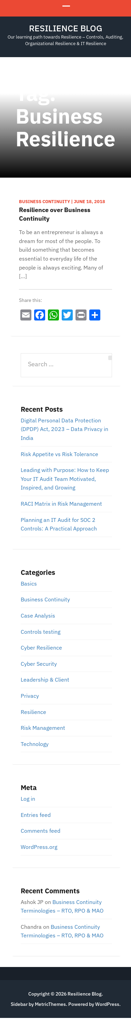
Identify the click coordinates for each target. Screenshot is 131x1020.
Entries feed (36, 814)
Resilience (33, 711)
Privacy (30, 695)
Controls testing (40, 631)
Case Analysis (38, 615)
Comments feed (40, 830)
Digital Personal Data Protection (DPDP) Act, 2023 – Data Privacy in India (64, 429)
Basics (29, 583)
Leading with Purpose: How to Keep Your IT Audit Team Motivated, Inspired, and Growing (65, 478)
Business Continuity (45, 599)
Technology (35, 743)
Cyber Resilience (41, 647)
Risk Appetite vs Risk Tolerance (59, 454)
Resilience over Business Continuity (54, 214)
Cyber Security (39, 663)
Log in (28, 798)
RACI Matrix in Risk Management (61, 503)
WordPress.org (39, 846)
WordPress (107, 1004)
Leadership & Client (45, 679)
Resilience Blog (65, 28)
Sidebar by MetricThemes (38, 1004)
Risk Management (43, 727)
